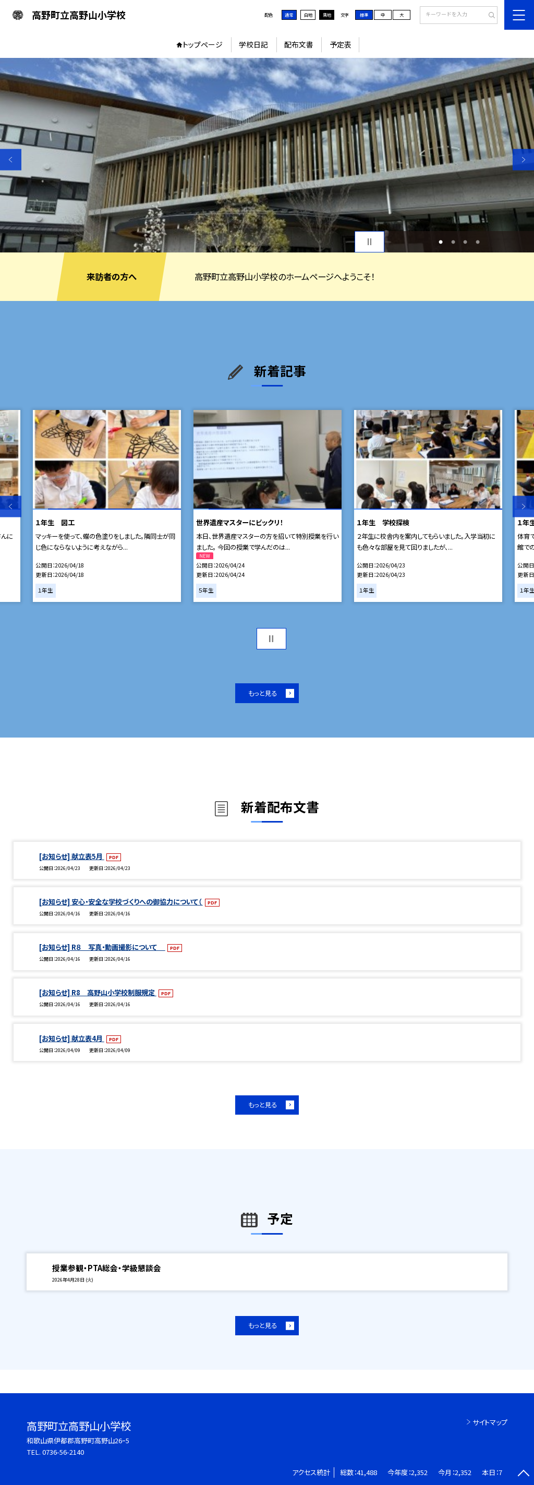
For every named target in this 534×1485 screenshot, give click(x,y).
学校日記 (253, 44)
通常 (289, 14)
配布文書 (298, 44)
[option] (267, 155)
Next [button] (523, 159)
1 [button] (441, 242)
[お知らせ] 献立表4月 (71, 1038)
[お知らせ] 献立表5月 (71, 856)
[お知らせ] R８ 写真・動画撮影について (102, 947)
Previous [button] (10, 159)
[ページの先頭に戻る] (523, 1474)
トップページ (203, 44)
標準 (364, 14)
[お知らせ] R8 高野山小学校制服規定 (97, 992)
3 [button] (465, 242)
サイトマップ (489, 1422)
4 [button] (478, 242)
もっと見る (262, 693)
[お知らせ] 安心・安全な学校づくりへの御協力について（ (121, 902)
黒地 (327, 14)
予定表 (340, 44)
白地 (308, 14)
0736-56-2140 (63, 1452)
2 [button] (453, 242)
